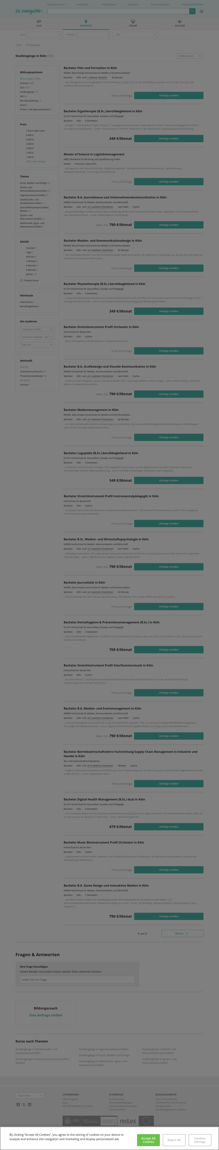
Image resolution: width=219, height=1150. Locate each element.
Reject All (174, 1140)
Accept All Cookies (148, 1140)
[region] (109, 1138)
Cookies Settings (200, 1140)
